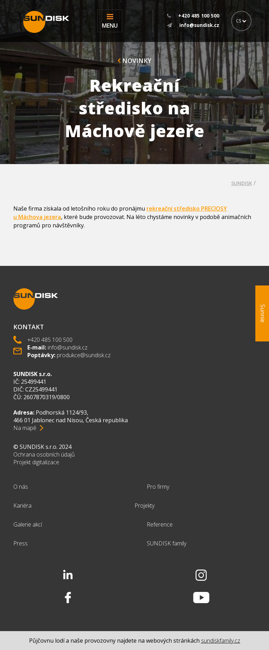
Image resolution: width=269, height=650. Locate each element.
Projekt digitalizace (36, 462)
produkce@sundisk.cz (84, 355)
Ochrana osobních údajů (44, 454)
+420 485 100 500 (50, 340)
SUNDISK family (166, 543)
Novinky (134, 60)
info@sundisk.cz (68, 347)
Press (20, 543)
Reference (160, 524)
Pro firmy (158, 486)
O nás (20, 486)
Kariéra (22, 505)
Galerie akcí (27, 524)
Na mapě (24, 428)
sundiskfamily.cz (220, 640)
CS (241, 21)
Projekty (144, 505)
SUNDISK (241, 183)
